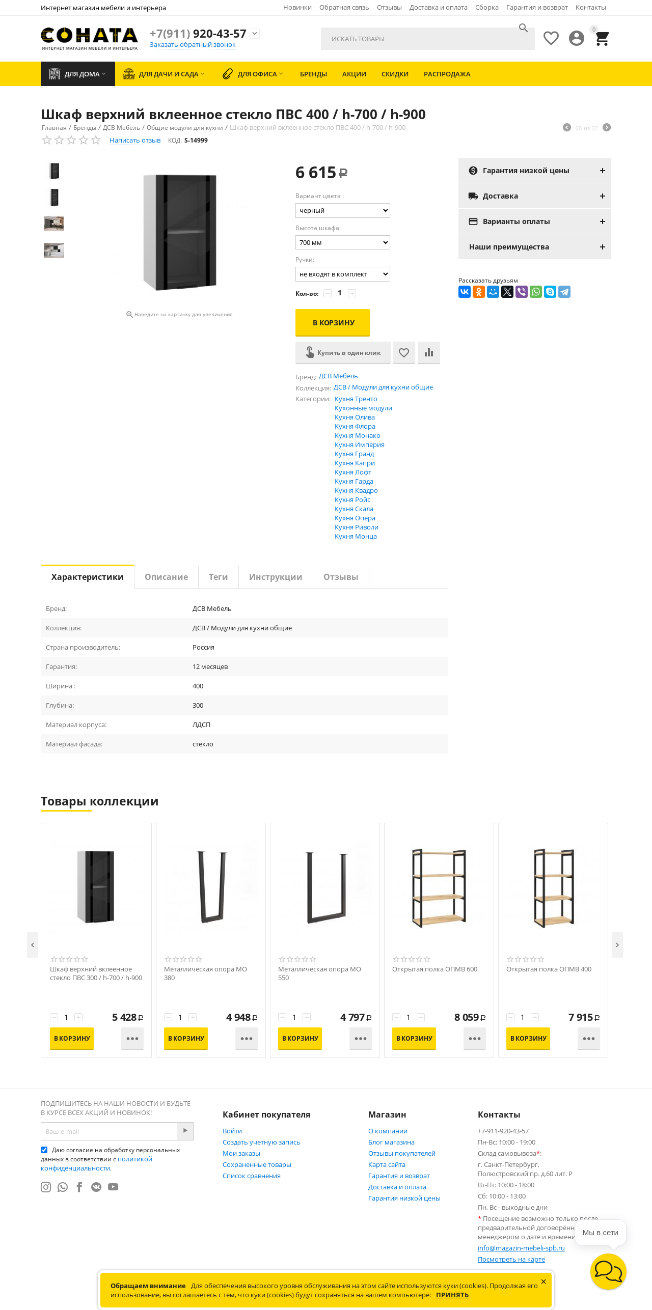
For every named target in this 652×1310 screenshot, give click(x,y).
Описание (166, 576)
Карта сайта (386, 1164)
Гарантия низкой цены (404, 1198)
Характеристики (87, 576)
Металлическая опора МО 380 (205, 973)
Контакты (591, 7)
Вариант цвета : (319, 195)
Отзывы (389, 7)
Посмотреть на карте (511, 1259)
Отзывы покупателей (402, 1153)
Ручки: (304, 259)
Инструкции (276, 576)
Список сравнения (252, 1175)
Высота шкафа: (318, 228)
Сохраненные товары (257, 1164)
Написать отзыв (135, 140)
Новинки (297, 7)
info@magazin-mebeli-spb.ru (521, 1247)
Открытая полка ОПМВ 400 (548, 969)
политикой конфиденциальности (96, 1163)
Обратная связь (344, 7)
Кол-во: (306, 293)
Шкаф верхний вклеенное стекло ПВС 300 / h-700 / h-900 (96, 973)
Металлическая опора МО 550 (319, 973)
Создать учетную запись (262, 1142)
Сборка (487, 7)
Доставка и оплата (439, 7)
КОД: (175, 140)
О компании (388, 1130)
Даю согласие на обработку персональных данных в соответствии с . (110, 1159)
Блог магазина (391, 1142)
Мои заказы (241, 1153)
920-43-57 (198, 33)
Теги (218, 576)
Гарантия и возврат (537, 7)
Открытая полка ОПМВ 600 (434, 969)
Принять (452, 1294)
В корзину (334, 322)
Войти (232, 1130)
